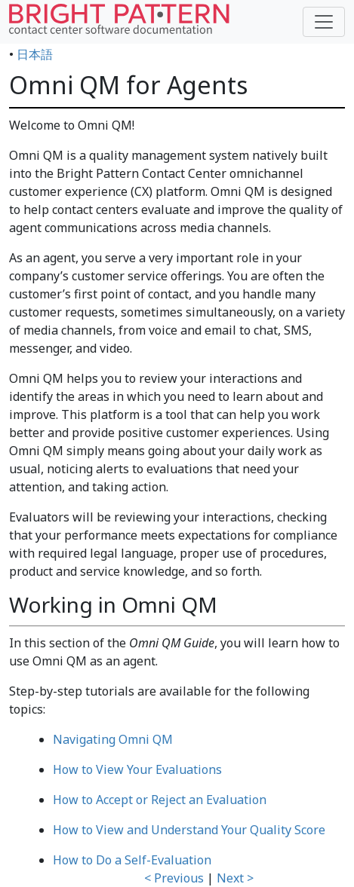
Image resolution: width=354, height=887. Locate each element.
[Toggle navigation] (324, 22)
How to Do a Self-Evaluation (132, 860)
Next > (235, 878)
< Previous (174, 878)
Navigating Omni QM (113, 739)
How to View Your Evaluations (137, 769)
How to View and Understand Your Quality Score (189, 829)
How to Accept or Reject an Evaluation (159, 799)
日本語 (35, 54)
